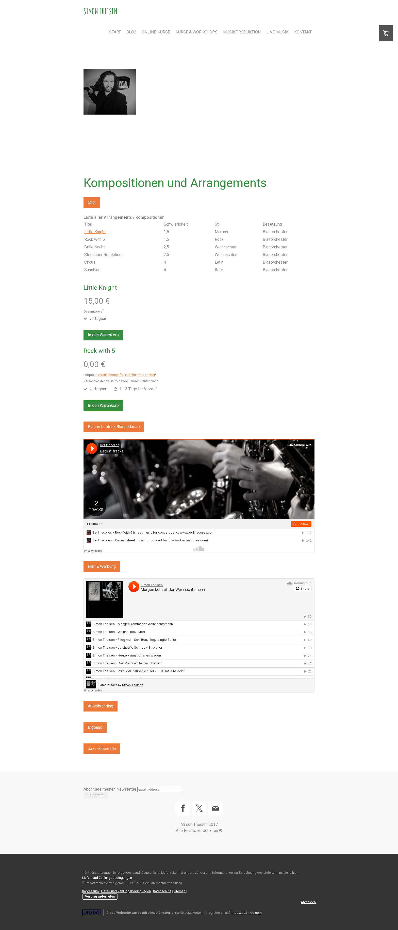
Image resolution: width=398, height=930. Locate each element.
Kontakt (303, 32)
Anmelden (308, 902)
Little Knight (95, 231)
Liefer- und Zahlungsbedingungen (107, 878)
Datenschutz (162, 891)
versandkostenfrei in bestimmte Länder (126, 375)
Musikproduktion (242, 32)
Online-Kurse (156, 32)
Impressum (90, 891)
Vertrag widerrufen (100, 896)
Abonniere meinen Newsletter (110, 789)
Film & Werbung (102, 566)
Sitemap (180, 891)
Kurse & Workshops (197, 32)
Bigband (95, 727)
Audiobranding (100, 706)
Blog (131, 32)
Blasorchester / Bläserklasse (114, 426)
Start (115, 32)
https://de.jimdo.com (246, 913)
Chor (92, 202)
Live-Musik (277, 32)
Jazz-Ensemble (102, 748)
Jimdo (91, 912)
